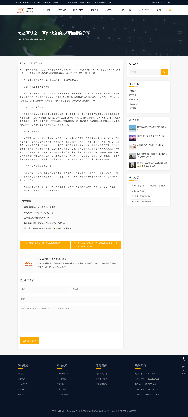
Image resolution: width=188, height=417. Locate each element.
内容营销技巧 (62, 374)
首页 (23, 63)
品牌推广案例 (101, 379)
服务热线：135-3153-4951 (146, 384)
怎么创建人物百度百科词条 (141, 196)
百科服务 (47, 10)
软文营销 (62, 10)
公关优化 (94, 10)
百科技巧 (109, 10)
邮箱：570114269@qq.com (146, 389)
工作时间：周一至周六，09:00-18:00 (150, 395)
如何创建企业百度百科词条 (141, 201)
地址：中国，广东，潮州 (145, 374)
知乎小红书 (78, 10)
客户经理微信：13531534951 (147, 379)
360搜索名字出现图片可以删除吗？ (39, 213)
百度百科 (60, 384)
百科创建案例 (101, 384)
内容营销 (126, 10)
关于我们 (133, 108)
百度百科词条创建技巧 (157, 186)
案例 (159, 10)
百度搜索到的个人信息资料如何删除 (39, 207)
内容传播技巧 (32, 63)
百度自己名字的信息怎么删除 (36, 218)
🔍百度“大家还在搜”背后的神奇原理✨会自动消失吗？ (47, 228)
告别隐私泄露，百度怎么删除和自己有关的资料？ (45, 223)
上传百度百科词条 (138, 191)
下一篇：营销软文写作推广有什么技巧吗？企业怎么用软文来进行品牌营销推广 (96, 244)
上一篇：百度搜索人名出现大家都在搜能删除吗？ (42, 243)
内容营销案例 (101, 374)
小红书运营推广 (63, 395)
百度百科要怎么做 (138, 186)
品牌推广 (143, 10)
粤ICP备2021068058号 (125, 411)
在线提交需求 (29, 340)
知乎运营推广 (62, 389)
